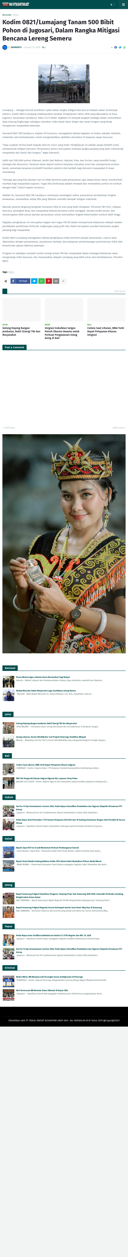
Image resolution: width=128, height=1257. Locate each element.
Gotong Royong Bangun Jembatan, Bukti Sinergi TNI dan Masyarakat (21, 331)
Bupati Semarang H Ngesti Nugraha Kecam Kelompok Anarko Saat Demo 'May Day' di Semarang (59, 907)
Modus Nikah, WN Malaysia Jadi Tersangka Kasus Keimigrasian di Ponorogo (49, 977)
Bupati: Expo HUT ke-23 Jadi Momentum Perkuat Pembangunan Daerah (47, 848)
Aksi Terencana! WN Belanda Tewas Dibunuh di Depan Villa (42, 990)
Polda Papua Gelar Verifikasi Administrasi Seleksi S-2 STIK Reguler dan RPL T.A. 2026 (53, 935)
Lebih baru (9, 427)
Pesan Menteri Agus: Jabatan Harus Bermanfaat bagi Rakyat (43, 677)
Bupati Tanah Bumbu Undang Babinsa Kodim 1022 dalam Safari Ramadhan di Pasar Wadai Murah (58, 861)
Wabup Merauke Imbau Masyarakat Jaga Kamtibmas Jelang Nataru (46, 691)
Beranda (6, 15)
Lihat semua (120, 291)
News (16, 15)
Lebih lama (118, 427)
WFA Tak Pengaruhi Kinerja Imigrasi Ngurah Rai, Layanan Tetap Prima (46, 778)
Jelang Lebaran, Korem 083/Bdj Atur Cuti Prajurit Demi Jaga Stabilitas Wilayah (51, 737)
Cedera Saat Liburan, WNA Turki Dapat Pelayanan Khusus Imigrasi (105, 331)
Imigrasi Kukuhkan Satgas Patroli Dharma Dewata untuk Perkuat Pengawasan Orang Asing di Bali (62, 333)
